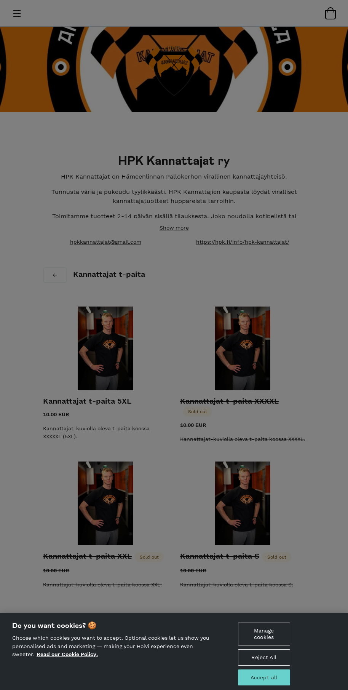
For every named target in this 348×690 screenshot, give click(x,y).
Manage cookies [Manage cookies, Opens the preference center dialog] (264, 638)
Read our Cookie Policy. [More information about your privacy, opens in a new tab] (67, 659)
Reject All (263, 661)
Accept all (264, 682)
